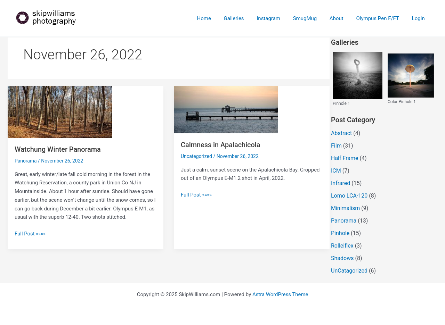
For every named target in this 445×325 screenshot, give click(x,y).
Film (336, 145)
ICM (336, 170)
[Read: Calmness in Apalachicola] (226, 109)
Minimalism (345, 208)
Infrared (340, 183)
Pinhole (340, 233)
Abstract (341, 133)
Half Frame (344, 158)
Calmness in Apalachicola (221, 145)
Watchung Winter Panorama (58, 149)
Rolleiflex (342, 245)
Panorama (26, 160)
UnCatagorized (349, 270)
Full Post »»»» (30, 233)
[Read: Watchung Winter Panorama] (60, 111)
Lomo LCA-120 (349, 195)
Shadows (342, 258)
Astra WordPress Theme (280, 294)
